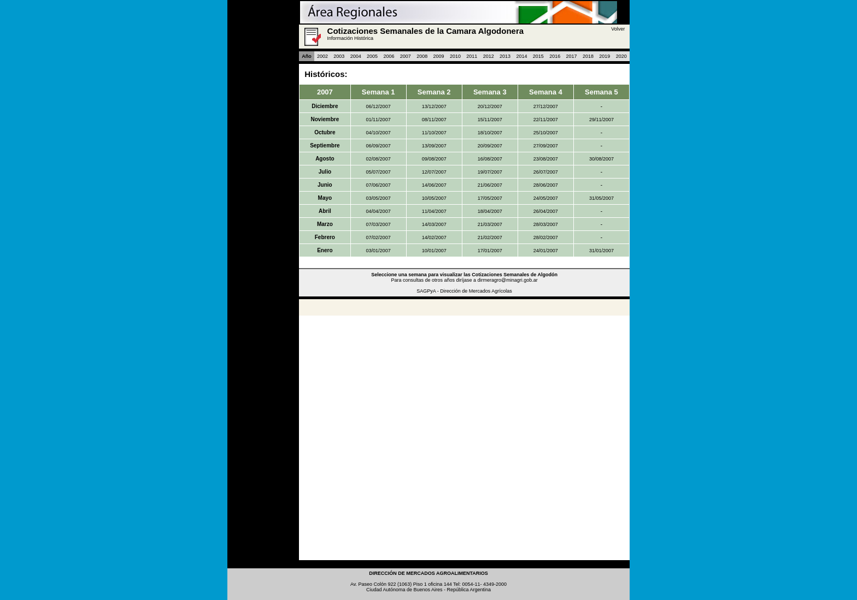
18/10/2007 (490, 132)
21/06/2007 (490, 185)
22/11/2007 (545, 119)
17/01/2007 (490, 250)
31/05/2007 (601, 198)
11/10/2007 (434, 132)
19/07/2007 (490, 172)
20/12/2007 (490, 106)
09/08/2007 (434, 159)
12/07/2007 (434, 172)
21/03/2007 (490, 224)
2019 (604, 56)
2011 (471, 56)
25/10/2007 (545, 132)
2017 (571, 56)
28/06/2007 (545, 185)
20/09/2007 (490, 145)
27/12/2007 (545, 106)
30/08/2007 (601, 159)
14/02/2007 (434, 237)
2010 (455, 56)
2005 (372, 56)
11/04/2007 (434, 211)
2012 (488, 56)
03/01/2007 (378, 250)
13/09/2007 (434, 145)
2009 (438, 56)
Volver (618, 29)
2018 (588, 56)
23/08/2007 (545, 159)
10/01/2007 (434, 250)
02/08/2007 (378, 159)
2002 (322, 56)
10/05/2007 (434, 198)
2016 (554, 56)
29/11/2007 (601, 119)
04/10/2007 (378, 132)
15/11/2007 (490, 119)
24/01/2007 (545, 250)
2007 (405, 56)
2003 (338, 56)
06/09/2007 (378, 145)
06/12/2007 (378, 106)
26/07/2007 (545, 172)
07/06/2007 (378, 185)
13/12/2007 (434, 106)
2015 (538, 56)
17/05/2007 (490, 198)
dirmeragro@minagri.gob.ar (508, 280)
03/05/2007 (378, 198)
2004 (355, 56)
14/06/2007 (434, 185)
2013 (505, 56)
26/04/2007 (545, 211)
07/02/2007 (378, 237)
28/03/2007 (545, 224)
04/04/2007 (378, 211)
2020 (621, 56)
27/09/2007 (545, 145)
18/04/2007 (490, 211)
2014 (521, 56)
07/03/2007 (378, 224)
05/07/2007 (378, 172)
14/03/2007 (434, 224)
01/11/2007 (378, 119)
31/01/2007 (601, 250)
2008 (421, 56)
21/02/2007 (490, 237)
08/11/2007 (434, 119)
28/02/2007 (545, 237)
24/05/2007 (545, 198)
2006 (388, 56)
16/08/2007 (490, 159)
